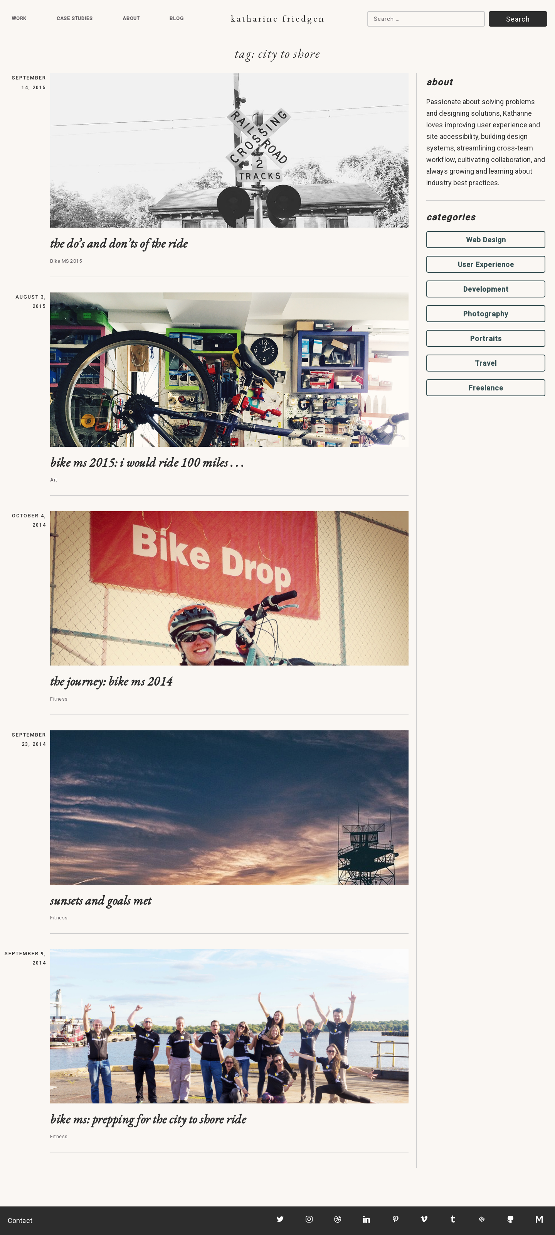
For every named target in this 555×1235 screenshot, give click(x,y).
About (131, 18)
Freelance (486, 388)
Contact (20, 1220)
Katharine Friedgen (278, 18)
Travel (486, 363)
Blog (176, 18)
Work (19, 18)
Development (486, 289)
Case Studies (75, 18)
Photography (485, 314)
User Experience (486, 264)
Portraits (486, 339)
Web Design (486, 240)
